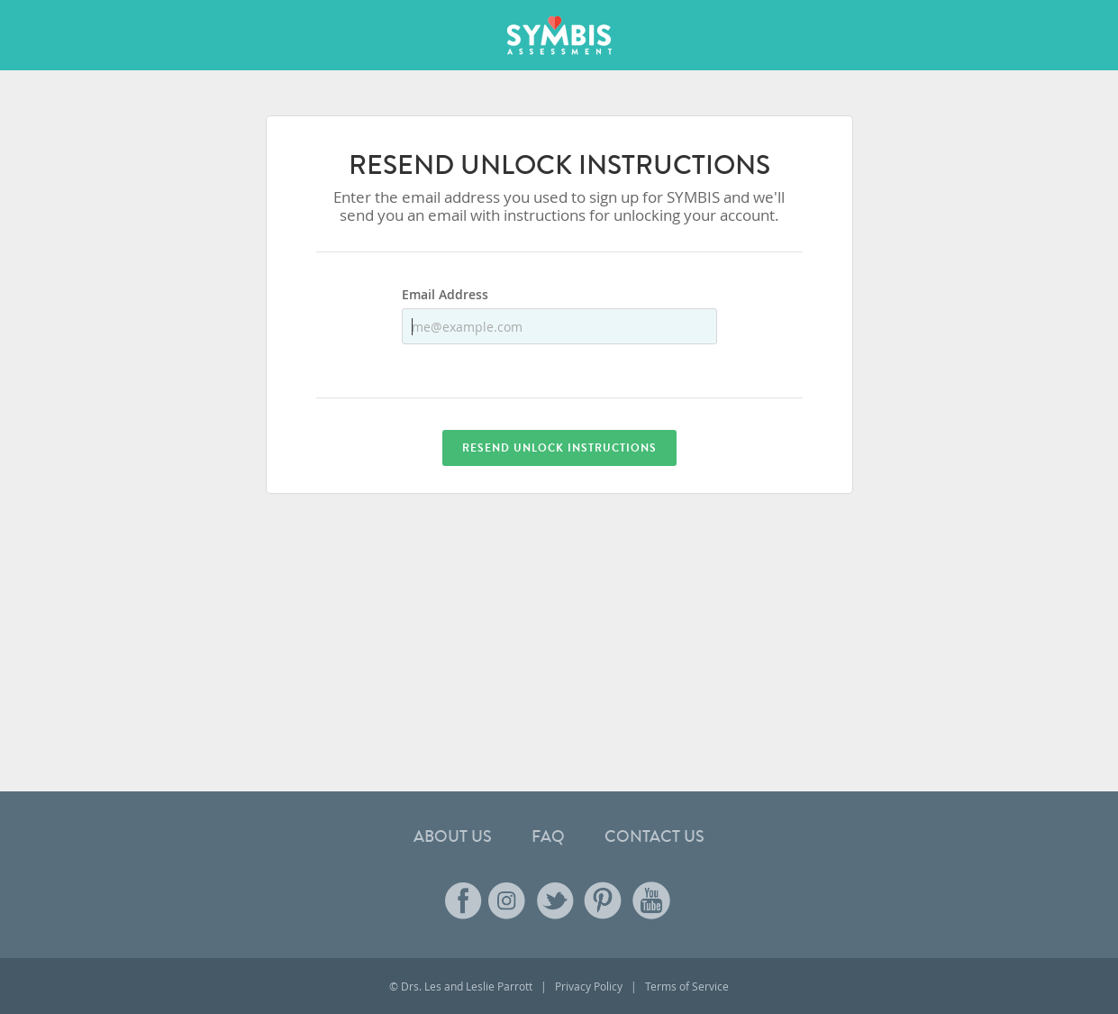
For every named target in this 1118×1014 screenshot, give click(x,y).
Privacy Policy (589, 986)
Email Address (445, 295)
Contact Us (654, 836)
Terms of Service (687, 986)
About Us (453, 836)
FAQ (548, 836)
